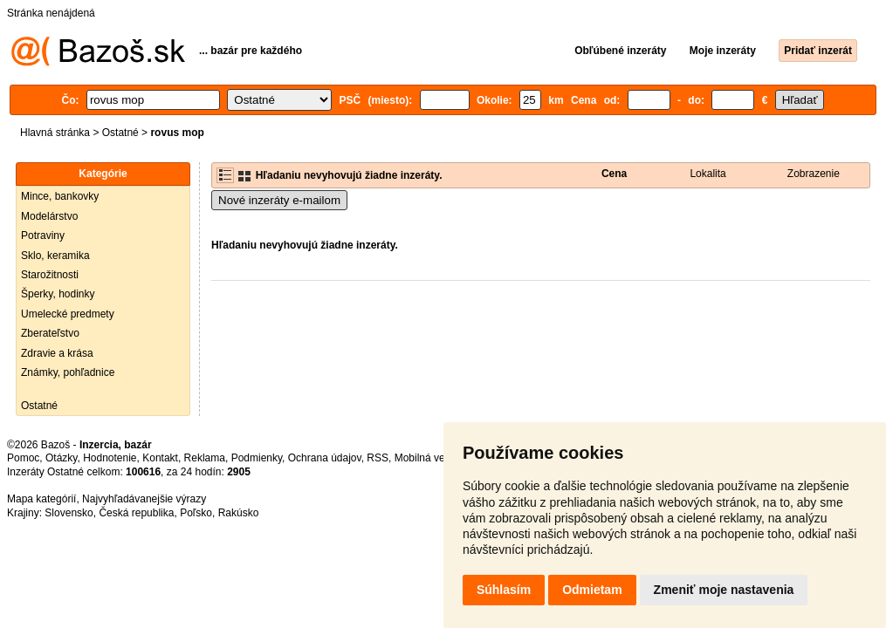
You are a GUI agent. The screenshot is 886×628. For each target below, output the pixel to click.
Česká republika (136, 513)
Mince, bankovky (60, 196)
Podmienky (256, 458)
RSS (377, 458)
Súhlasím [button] (504, 590)
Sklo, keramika (55, 255)
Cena (614, 173)
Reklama (204, 458)
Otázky (61, 458)
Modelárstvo (49, 216)
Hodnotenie (109, 458)
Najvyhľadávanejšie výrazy (144, 499)
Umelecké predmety (67, 314)
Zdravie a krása (57, 353)
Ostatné (120, 132)
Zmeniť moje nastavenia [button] (724, 590)
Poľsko (196, 513)
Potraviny (43, 235)
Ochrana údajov (324, 458)
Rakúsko (238, 513)
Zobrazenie (813, 173)
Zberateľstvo (50, 333)
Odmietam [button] (592, 590)
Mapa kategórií (41, 499)
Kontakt (160, 458)
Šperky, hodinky (58, 294)
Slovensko (69, 513)
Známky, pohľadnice (67, 372)
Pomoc (23, 458)
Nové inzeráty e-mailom (279, 200)
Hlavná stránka (55, 132)
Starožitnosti (50, 275)
